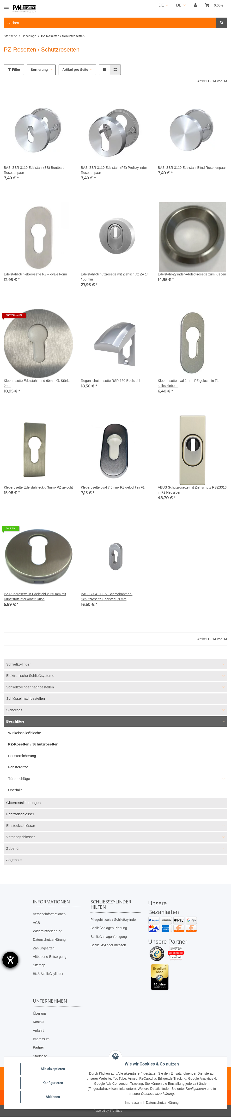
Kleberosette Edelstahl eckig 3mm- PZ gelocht (38, 487)
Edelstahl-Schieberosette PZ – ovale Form (35, 274)
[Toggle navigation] (6, 7)
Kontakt (38, 1022)
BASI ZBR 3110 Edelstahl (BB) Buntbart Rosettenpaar (34, 170)
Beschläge (15, 721)
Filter (14, 70)
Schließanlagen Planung (109, 928)
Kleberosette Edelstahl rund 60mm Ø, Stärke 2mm (37, 383)
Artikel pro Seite (75, 70)
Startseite (40, 1056)
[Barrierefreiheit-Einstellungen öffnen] (10, 960)
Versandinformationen (49, 914)
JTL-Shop (115, 1110)
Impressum (41, 1039)
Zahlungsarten (44, 948)
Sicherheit (14, 710)
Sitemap (39, 965)
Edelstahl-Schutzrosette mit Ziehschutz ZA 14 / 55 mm (115, 276)
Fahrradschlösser (20, 814)
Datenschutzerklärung (49, 939)
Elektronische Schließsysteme (30, 675)
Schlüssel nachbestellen (25, 698)
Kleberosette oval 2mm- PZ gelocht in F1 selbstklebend (188, 383)
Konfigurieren (53, 1083)
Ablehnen (53, 1097)
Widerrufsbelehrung (47, 931)
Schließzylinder (18, 664)
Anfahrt (38, 1030)
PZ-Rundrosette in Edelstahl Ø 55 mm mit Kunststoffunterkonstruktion (35, 596)
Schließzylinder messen (108, 945)
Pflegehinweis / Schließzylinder (114, 919)
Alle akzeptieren (53, 1069)
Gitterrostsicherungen (23, 803)
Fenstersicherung (22, 756)
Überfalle (15, 790)
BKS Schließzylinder (48, 974)
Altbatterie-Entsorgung (49, 957)
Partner (38, 1047)
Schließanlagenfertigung (109, 937)
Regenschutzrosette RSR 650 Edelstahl (110, 381)
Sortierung (39, 70)
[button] (195, 5)
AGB (36, 923)
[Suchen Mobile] (110, 23)
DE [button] (161, 5)
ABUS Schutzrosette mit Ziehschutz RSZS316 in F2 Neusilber (192, 489)
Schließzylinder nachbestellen (30, 687)
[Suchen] (221, 23)
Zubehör (13, 848)
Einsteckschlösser (20, 825)
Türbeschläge (19, 779)
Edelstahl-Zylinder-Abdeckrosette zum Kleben (192, 274)
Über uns (40, 1013)
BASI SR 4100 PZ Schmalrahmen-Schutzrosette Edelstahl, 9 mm (107, 596)
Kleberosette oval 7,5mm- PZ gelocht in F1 (113, 487)
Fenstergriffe (18, 767)
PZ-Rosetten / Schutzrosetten (33, 744)
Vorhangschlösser (20, 837)
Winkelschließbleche (24, 733)
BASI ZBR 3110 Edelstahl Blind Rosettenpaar (192, 168)
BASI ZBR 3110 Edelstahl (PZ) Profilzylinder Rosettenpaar (114, 170)
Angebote (14, 860)
